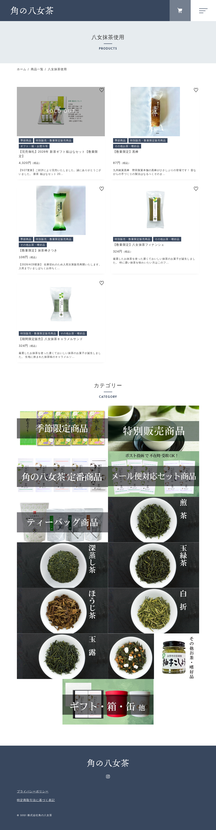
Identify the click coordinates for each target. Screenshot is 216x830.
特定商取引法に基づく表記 (36, 800)
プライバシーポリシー (33, 791)
